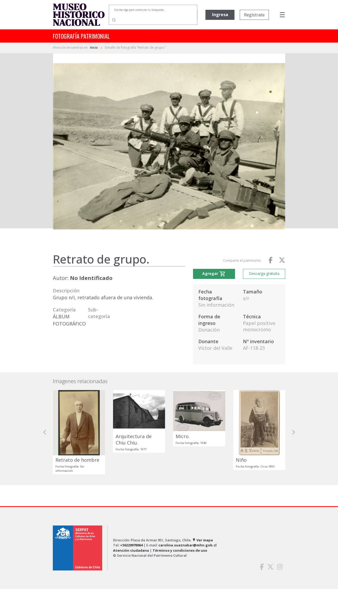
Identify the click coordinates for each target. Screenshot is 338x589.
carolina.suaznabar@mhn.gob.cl (187, 545)
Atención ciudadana (131, 550)
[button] (45, 432)
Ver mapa (202, 540)
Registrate (254, 15)
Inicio (94, 47)
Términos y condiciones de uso (180, 550)
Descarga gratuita (264, 273)
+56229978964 (131, 545)
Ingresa (220, 14)
